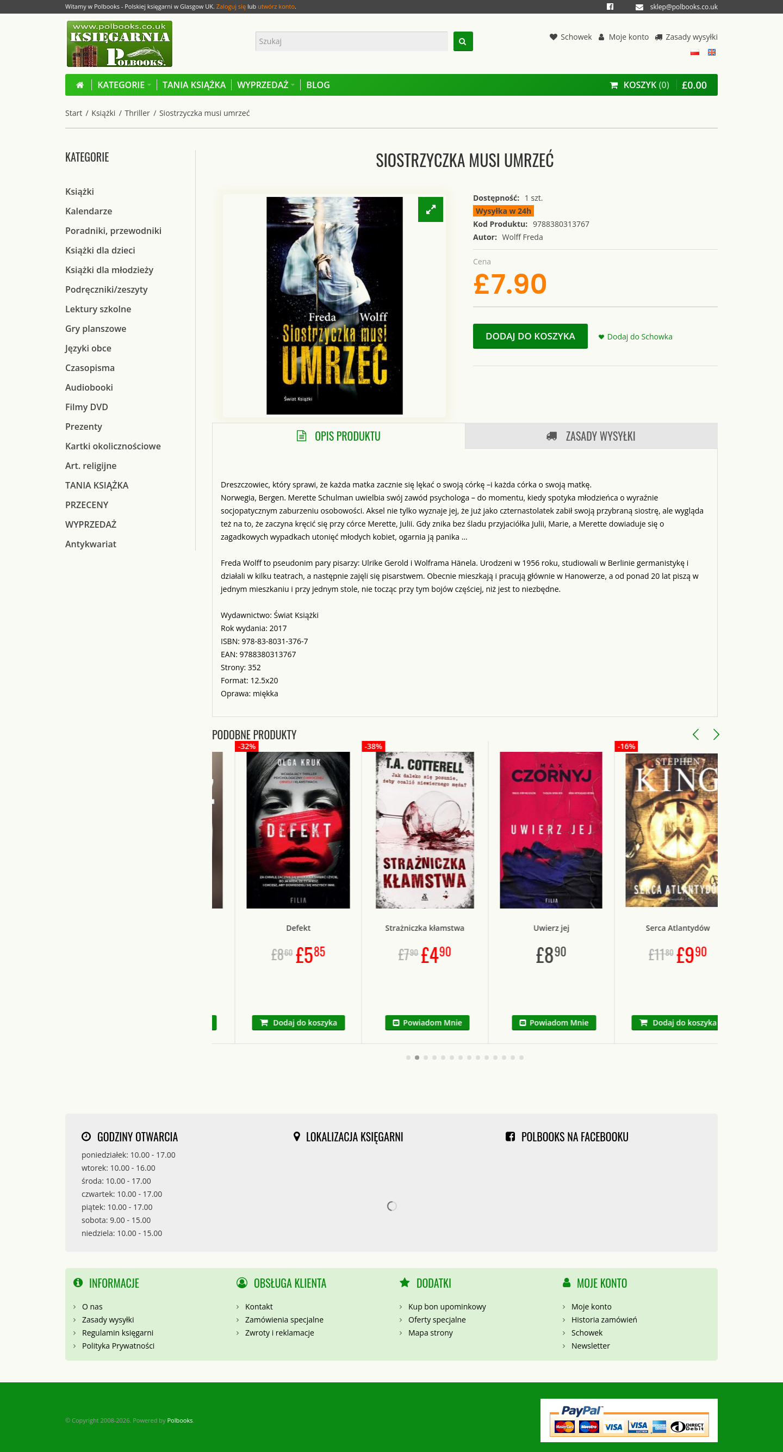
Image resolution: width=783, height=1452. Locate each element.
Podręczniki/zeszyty (106, 289)
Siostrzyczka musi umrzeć (204, 113)
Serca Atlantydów (712, 928)
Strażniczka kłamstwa (459, 928)
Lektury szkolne (98, 309)
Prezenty (83, 426)
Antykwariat (90, 544)
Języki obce (88, 348)
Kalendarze (88, 211)
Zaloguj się (231, 6)
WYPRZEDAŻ (90, 524)
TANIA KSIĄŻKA (96, 485)
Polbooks (179, 1420)
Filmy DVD (86, 407)
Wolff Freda (522, 237)
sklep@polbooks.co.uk (684, 6)
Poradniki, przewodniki (113, 231)
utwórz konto (276, 6)
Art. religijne (91, 466)
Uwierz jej (585, 928)
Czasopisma (90, 368)
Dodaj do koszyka (530, 336)
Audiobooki (89, 387)
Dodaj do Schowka (640, 336)
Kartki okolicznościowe (113, 446)
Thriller (137, 113)
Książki (103, 113)
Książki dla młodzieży (109, 270)
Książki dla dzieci (100, 250)
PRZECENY (86, 505)
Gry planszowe (96, 329)
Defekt (332, 928)
